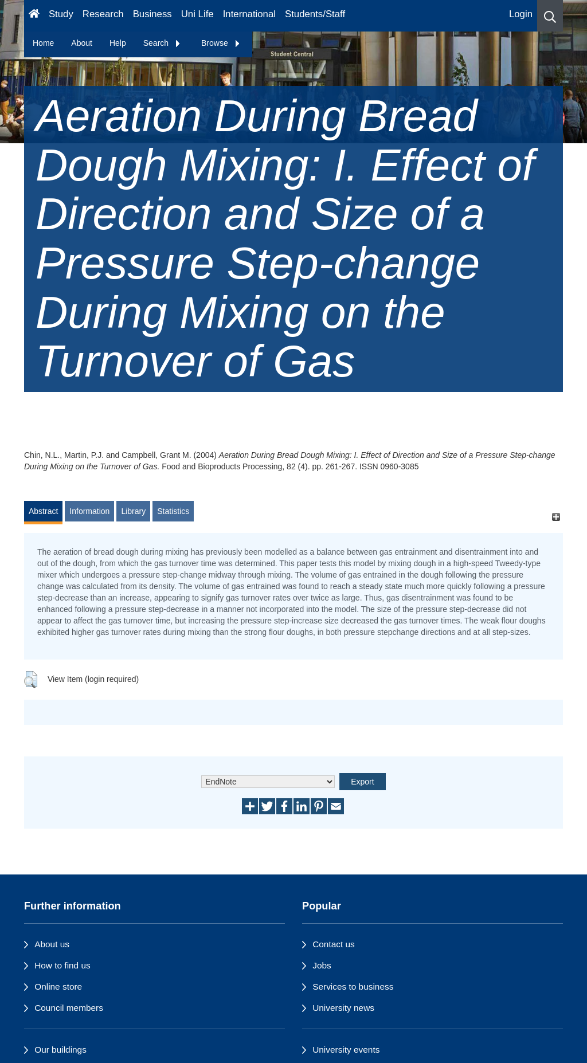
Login (521, 14)
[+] (555, 516)
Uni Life (197, 14)
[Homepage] (34, 16)
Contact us (333, 944)
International (249, 14)
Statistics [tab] (173, 511)
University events (345, 1049)
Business (152, 14)
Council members (68, 1008)
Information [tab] (89, 511)
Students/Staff (315, 14)
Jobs (321, 965)
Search (162, 43)
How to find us (62, 965)
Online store (58, 986)
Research (103, 14)
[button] (550, 16)
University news (343, 1008)
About (81, 43)
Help (117, 43)
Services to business (352, 986)
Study (61, 14)
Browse (221, 43)
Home (43, 43)
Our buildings (60, 1049)
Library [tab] (133, 511)
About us (51, 944)
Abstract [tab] (43, 511)
